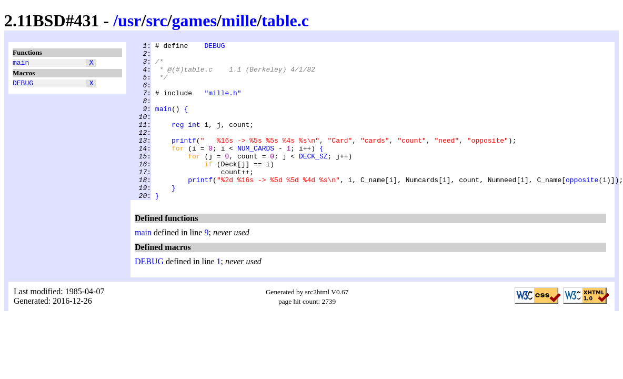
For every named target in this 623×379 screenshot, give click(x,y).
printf (184, 160)
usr (129, 20)
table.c (285, 20)
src (156, 20)
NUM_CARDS (255, 170)
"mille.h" (222, 103)
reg (178, 141)
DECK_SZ (313, 179)
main (21, 63)
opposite (582, 208)
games (194, 20)
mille (239, 20)
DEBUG (23, 86)
